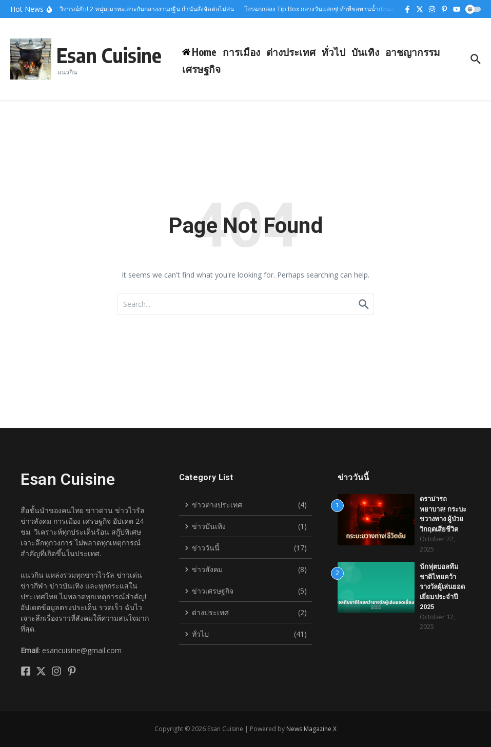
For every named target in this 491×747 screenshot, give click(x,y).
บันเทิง (365, 52)
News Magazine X (311, 728)
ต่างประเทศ (291, 52)
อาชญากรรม (412, 52)
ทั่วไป (333, 52)
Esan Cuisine (109, 55)
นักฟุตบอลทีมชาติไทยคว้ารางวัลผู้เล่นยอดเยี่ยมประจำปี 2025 (442, 587)
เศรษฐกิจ (201, 69)
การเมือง (241, 52)
